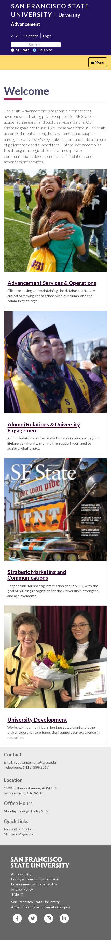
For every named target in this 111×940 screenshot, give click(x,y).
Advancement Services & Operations (52, 283)
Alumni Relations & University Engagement (43, 427)
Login (47, 35)
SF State (20, 50)
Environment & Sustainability (34, 884)
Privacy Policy (22, 889)
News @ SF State (17, 829)
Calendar (30, 35)
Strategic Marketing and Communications (36, 575)
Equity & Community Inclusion (35, 879)
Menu (99, 63)
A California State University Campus (40, 907)
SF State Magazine (18, 834)
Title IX (17, 894)
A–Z (14, 35)
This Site (42, 50)
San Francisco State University (35, 902)
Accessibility (21, 874)
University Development (37, 719)
